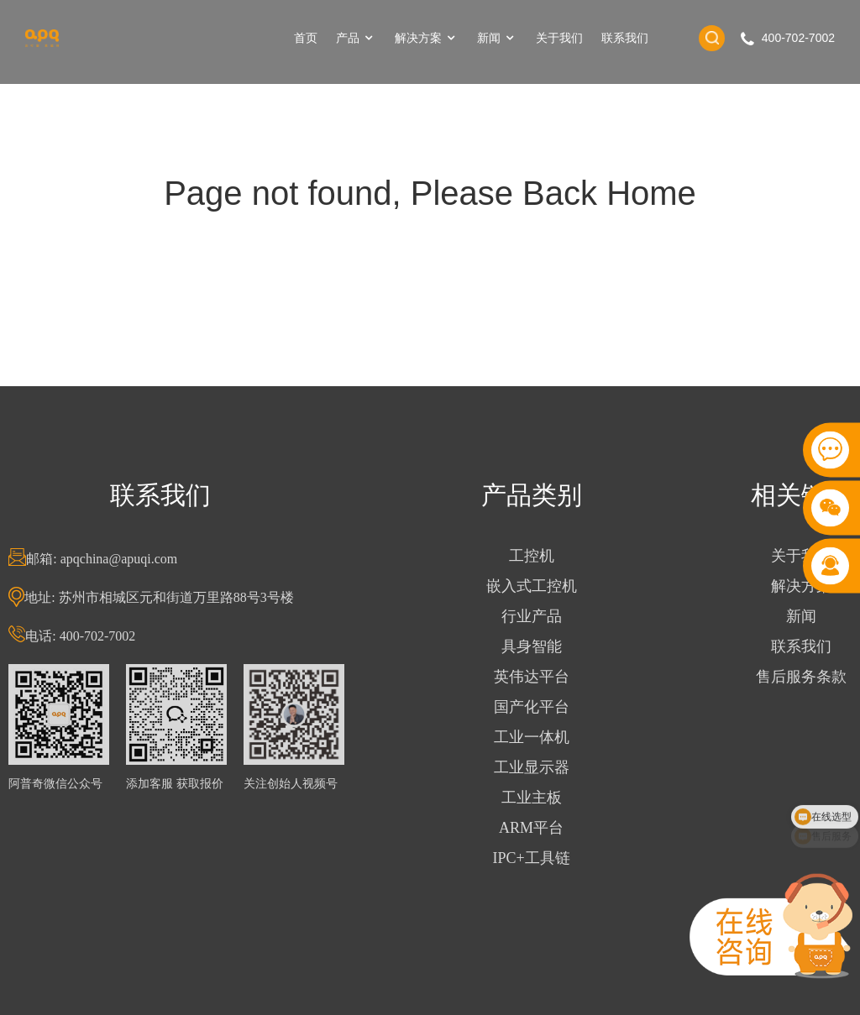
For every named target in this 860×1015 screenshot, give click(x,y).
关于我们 (559, 37)
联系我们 (624, 37)
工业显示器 (531, 767)
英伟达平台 (531, 676)
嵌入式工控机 (531, 586)
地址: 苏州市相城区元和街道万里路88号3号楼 (158, 597)
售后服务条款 (801, 676)
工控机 (531, 555)
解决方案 (427, 38)
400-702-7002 (798, 37)
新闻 (497, 38)
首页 (305, 37)
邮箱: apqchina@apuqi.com (101, 559)
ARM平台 (531, 827)
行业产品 (531, 616)
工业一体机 (531, 737)
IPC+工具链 (531, 858)
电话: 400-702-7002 (80, 636)
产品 (356, 38)
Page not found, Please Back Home (430, 193)
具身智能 (531, 646)
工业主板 (531, 797)
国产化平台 (531, 706)
